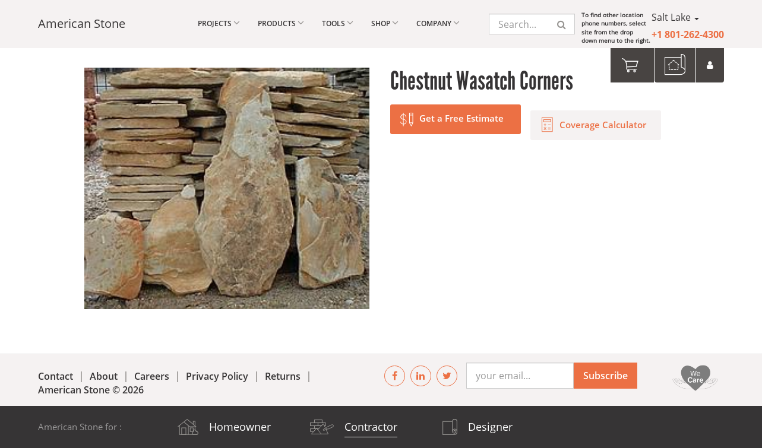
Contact (55, 376)
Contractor (370, 427)
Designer (490, 427)
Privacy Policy (217, 376)
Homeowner (240, 427)
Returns (283, 376)
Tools (337, 22)
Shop (385, 22)
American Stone (81, 23)
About (104, 376)
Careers (151, 376)
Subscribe (605, 375)
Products (281, 22)
